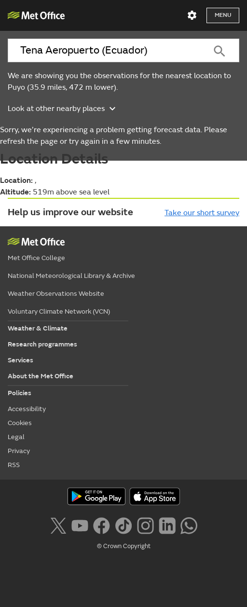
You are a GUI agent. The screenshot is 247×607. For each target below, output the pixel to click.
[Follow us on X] (58, 524)
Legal (16, 437)
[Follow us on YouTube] (79, 524)
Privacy (19, 451)
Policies (19, 393)
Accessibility (27, 409)
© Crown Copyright (124, 546)
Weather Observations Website (56, 294)
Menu (223, 15)
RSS (14, 465)
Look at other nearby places (63, 108)
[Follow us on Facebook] (101, 524)
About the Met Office (40, 376)
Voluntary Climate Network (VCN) (59, 311)
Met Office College (36, 258)
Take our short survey (202, 213)
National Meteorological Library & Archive (71, 276)
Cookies (20, 423)
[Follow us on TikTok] (123, 524)
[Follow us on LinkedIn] (167, 524)
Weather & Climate (38, 328)
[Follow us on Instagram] (145, 524)
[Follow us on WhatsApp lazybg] (188, 524)
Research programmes (42, 344)
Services (20, 360)
